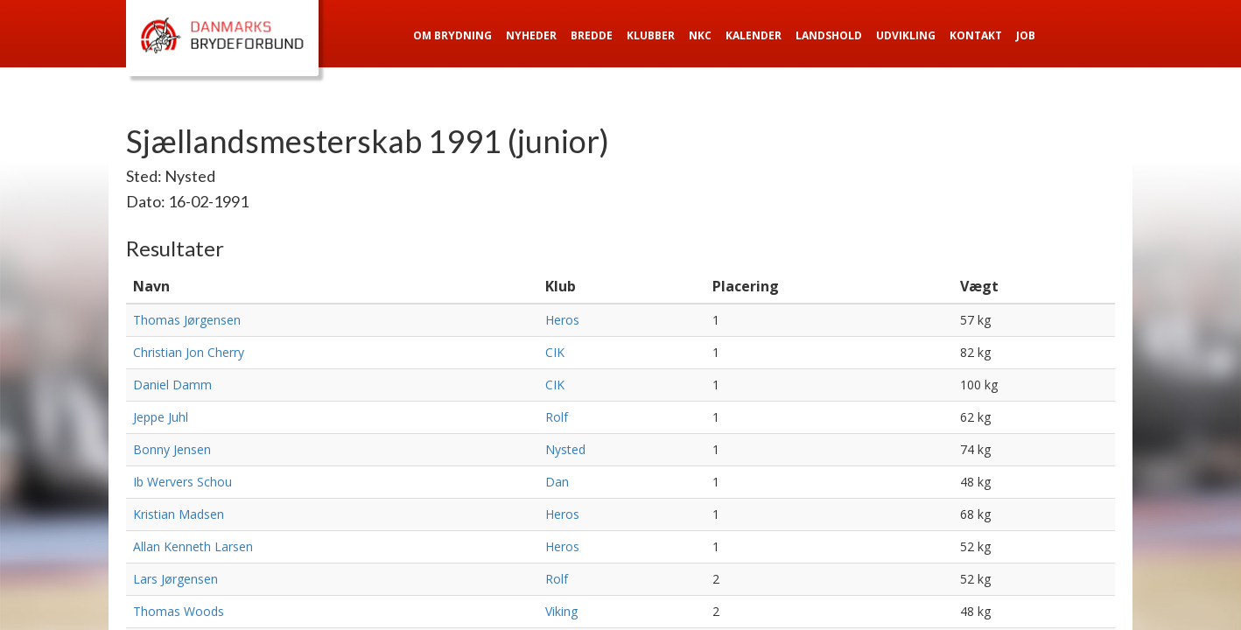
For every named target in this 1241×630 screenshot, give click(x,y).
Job (1025, 35)
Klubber (651, 35)
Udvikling (906, 35)
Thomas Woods (178, 611)
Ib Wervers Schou (182, 481)
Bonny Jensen (172, 449)
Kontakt (976, 35)
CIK (554, 352)
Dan (557, 481)
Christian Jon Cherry (188, 352)
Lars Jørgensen (175, 578)
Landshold (829, 35)
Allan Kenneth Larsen (193, 546)
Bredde (592, 35)
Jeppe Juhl (160, 417)
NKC (700, 35)
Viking (561, 611)
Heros (562, 320)
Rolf (556, 417)
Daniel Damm (172, 384)
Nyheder (531, 35)
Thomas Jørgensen (187, 320)
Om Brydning (452, 35)
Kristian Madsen (178, 514)
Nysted (565, 449)
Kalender (754, 35)
